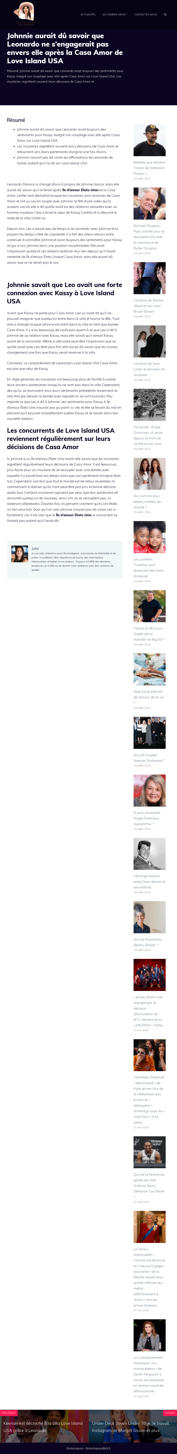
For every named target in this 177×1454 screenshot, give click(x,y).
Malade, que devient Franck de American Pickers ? (149, 168)
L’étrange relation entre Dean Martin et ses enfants (149, 881)
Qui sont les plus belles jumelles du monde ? (147, 501)
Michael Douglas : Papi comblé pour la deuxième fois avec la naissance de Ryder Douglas (149, 237)
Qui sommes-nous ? (114, 14)
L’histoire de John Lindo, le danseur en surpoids (149, 369)
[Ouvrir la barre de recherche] (165, 14)
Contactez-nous (145, 14)
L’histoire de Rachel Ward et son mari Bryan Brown (148, 306)
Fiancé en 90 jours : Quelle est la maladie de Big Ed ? (149, 634)
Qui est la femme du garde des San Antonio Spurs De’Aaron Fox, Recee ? (149, 1185)
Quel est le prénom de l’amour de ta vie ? (149, 697)
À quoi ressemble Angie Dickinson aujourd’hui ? (147, 818)
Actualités (88, 14)
